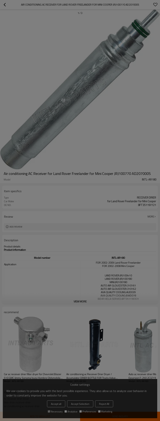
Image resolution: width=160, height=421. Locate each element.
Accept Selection (80, 404)
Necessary (55, 411)
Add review (15, 226)
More (151, 216)
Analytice (70, 411)
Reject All (104, 404)
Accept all (56, 404)
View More (80, 301)
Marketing (105, 411)
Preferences (87, 411)
